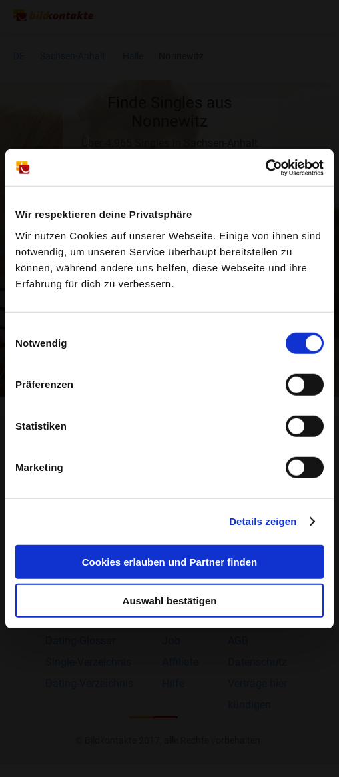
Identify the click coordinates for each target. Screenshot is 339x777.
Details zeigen (262, 521)
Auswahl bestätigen (170, 600)
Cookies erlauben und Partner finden (170, 561)
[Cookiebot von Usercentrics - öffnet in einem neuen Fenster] (265, 167)
